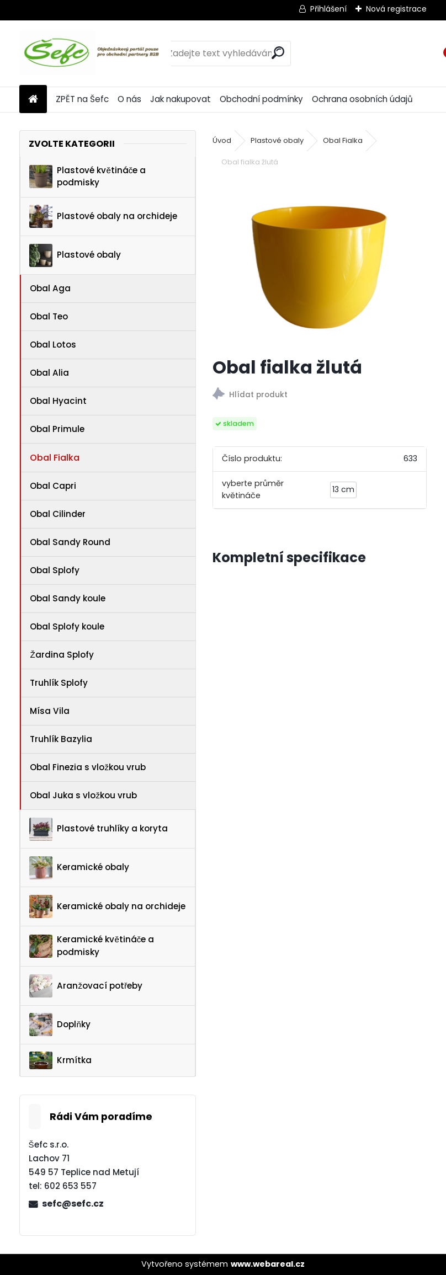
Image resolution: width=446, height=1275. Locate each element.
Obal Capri (53, 486)
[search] (278, 52)
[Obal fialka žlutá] (319, 263)
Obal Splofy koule (67, 626)
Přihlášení (328, 8)
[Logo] (95, 53)
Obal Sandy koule (67, 598)
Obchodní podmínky (261, 99)
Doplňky (59, 1024)
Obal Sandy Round (70, 542)
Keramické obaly (79, 867)
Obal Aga (50, 288)
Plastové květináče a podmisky (87, 176)
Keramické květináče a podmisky (91, 945)
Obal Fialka (54, 457)
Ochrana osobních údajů (362, 99)
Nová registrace (396, 8)
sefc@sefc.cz (73, 1203)
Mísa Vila (50, 711)
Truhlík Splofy (59, 683)
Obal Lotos (53, 344)
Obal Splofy (54, 570)
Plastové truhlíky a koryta (98, 829)
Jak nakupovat (180, 99)
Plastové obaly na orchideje (103, 216)
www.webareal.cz (268, 1263)
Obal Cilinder (58, 514)
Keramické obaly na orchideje (107, 906)
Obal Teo (49, 316)
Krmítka (60, 1060)
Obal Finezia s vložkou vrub (88, 767)
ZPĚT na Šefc (82, 99)
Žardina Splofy (61, 654)
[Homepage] (33, 99)
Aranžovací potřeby (85, 985)
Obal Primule (57, 429)
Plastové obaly (75, 255)
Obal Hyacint (58, 401)
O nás (129, 99)
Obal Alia (49, 372)
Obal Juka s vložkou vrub (83, 795)
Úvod (222, 140)
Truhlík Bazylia (61, 739)
